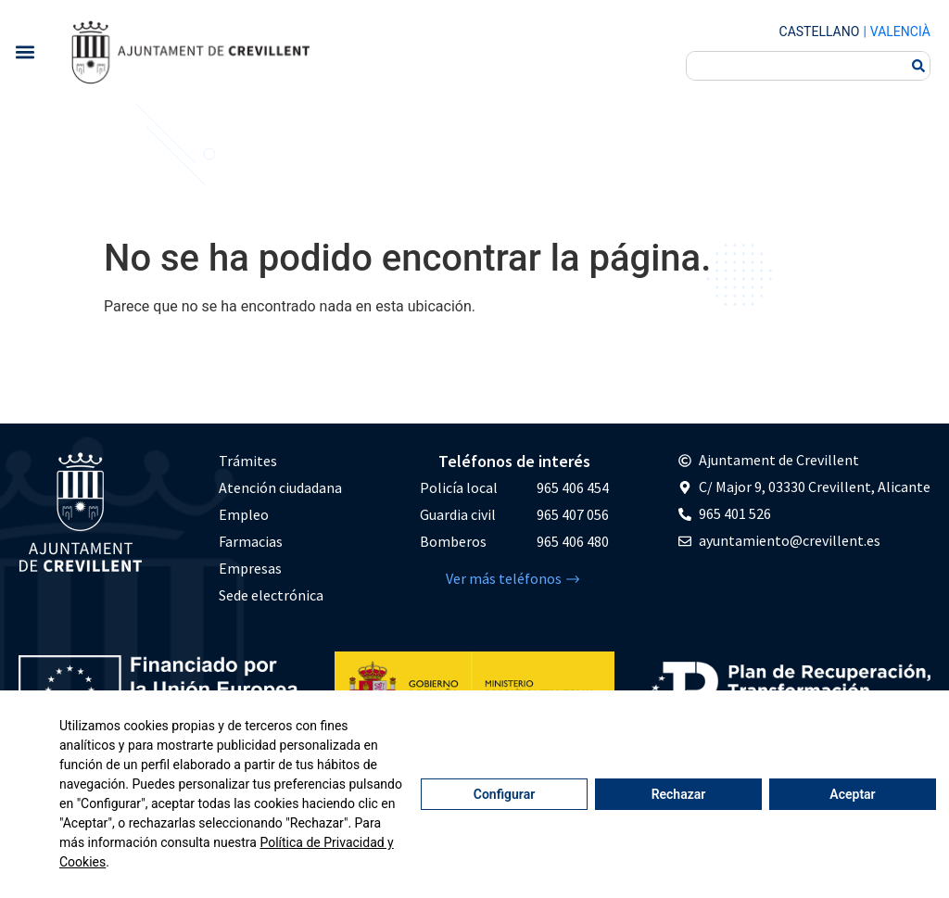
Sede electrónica (271, 595)
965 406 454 (573, 487)
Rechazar (679, 794)
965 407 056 (573, 514)
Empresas (250, 568)
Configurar (504, 794)
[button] (24, 51)
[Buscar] (918, 66)
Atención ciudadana (280, 487)
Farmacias (251, 541)
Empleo (244, 514)
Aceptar (852, 794)
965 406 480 (573, 541)
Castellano (819, 31)
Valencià (900, 31)
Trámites (248, 460)
